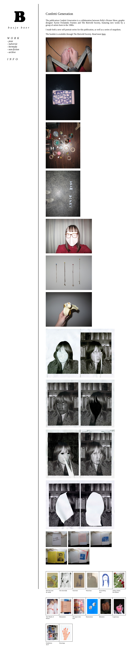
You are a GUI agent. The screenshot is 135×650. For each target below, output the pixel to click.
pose (11, 41)
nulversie (13, 44)
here (104, 34)
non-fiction (14, 49)
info (13, 59)
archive (12, 52)
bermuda (13, 46)
